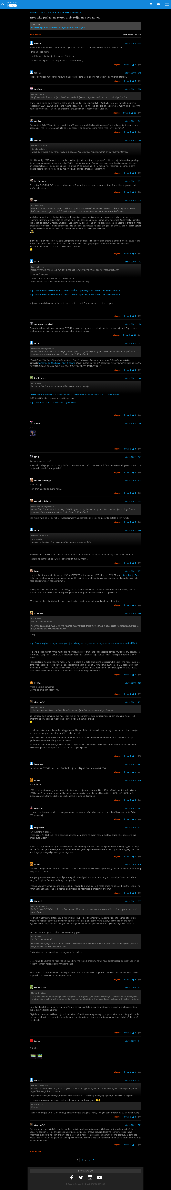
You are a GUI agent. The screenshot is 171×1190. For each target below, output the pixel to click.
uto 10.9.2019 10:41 (133, 121)
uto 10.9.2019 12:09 (133, 457)
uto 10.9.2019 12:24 (133, 481)
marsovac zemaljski (43, 324)
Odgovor (117, 64)
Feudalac (38, 73)
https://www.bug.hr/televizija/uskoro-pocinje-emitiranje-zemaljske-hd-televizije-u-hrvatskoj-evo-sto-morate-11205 (83, 643)
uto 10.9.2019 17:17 (133, 1081)
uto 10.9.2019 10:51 (133, 181)
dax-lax (37, 121)
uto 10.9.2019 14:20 (133, 683)
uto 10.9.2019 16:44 (133, 988)
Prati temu (128, 34)
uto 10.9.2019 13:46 (133, 530)
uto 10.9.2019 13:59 (133, 571)
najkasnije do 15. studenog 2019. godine (56, 363)
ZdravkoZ (38, 808)
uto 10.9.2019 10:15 (133, 73)
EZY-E (37, 457)
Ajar (36, 200)
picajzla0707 (39, 702)
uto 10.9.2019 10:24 (133, 89)
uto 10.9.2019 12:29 (133, 501)
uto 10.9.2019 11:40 (133, 378)
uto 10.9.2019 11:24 (133, 324)
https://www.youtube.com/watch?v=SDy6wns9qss (53, 402)
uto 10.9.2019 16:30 (133, 865)
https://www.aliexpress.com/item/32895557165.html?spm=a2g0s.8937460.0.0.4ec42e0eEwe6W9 (75, 294)
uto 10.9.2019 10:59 (133, 200)
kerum (37, 571)
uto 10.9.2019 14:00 (133, 614)
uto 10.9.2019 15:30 (133, 781)
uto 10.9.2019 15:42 (133, 808)
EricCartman (40, 181)
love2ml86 (39, 764)
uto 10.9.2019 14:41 (133, 764)
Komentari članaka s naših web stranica (56, 12)
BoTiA (36, 262)
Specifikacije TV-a (131, 575)
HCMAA (37, 683)
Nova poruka (35, 34)
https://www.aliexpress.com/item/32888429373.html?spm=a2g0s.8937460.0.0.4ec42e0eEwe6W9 (75, 290)
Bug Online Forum (12, 4)
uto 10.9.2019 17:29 (133, 1125)
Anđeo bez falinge (43, 481)
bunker (37, 1041)
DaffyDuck (38, 614)
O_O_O (38, 423)
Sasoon (37, 44)
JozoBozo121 (40, 89)
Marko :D (38, 901)
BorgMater (39, 828)
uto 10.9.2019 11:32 (133, 343)
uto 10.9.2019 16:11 (133, 828)
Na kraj (138, 34)
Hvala (127, 64)
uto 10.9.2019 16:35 (133, 901)
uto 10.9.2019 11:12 (133, 262)
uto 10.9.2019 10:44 (133, 140)
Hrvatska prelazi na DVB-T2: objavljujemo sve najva (58, 27)
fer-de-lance (40, 378)
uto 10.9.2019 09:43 (133, 44)
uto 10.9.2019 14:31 (133, 702)
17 (89, 1160)
